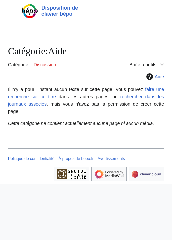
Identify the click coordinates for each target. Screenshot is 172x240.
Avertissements (111, 158)
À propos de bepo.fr (75, 158)
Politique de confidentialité (31, 158)
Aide (154, 76)
